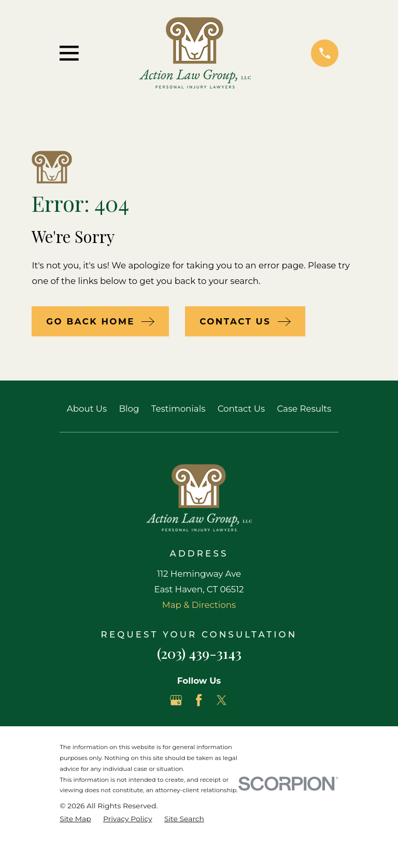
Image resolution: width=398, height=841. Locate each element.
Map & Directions (199, 605)
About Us (87, 408)
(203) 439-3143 (199, 653)
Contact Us (241, 408)
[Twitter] (222, 700)
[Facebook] (199, 700)
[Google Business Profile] (176, 700)
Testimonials (178, 408)
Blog (129, 408)
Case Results (304, 408)
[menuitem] (75, 818)
